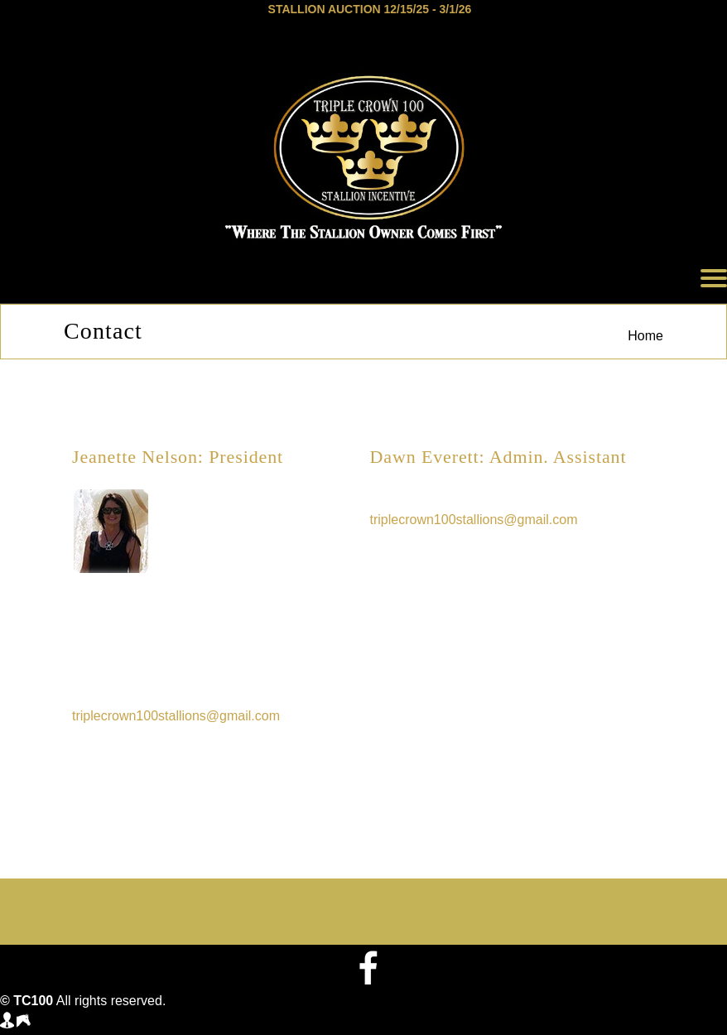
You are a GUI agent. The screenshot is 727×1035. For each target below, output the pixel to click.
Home (645, 336)
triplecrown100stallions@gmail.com (176, 716)
